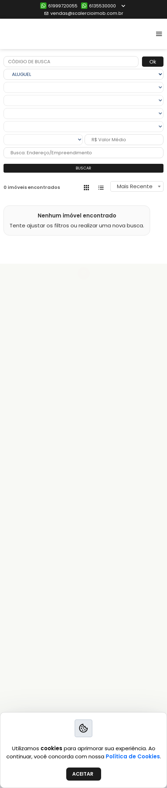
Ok (152, 61)
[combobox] (137, 186)
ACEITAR (82, 773)
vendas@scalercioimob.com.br (83, 13)
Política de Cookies (133, 756)
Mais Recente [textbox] (135, 186)
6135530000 (98, 5)
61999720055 (59, 5)
